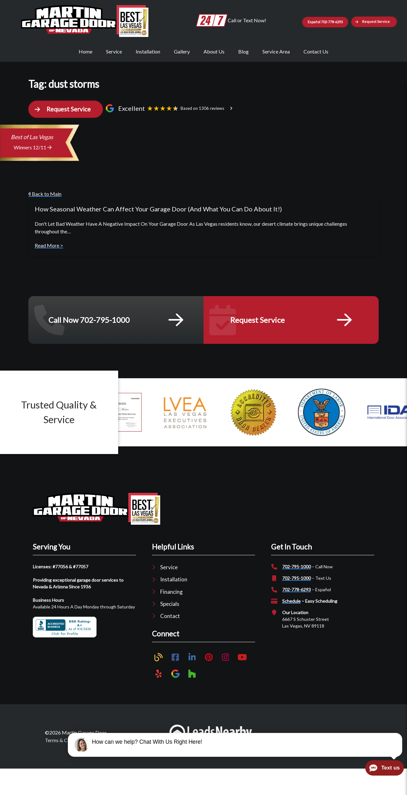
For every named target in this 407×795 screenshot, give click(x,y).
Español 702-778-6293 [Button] (349, 20)
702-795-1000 (296, 593)
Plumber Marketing (283, 763)
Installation (148, 74)
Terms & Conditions (66, 766)
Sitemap (135, 766)
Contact (170, 642)
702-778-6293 (296, 616)
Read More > (49, 272)
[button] (348, 45)
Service (114, 74)
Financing (171, 618)
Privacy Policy (107, 766)
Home (85, 74)
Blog (243, 74)
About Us (214, 74)
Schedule (291, 627)
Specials (169, 630)
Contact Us (315, 74)
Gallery (182, 74)
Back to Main (44, 220)
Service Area (276, 74)
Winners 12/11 (33, 174)
